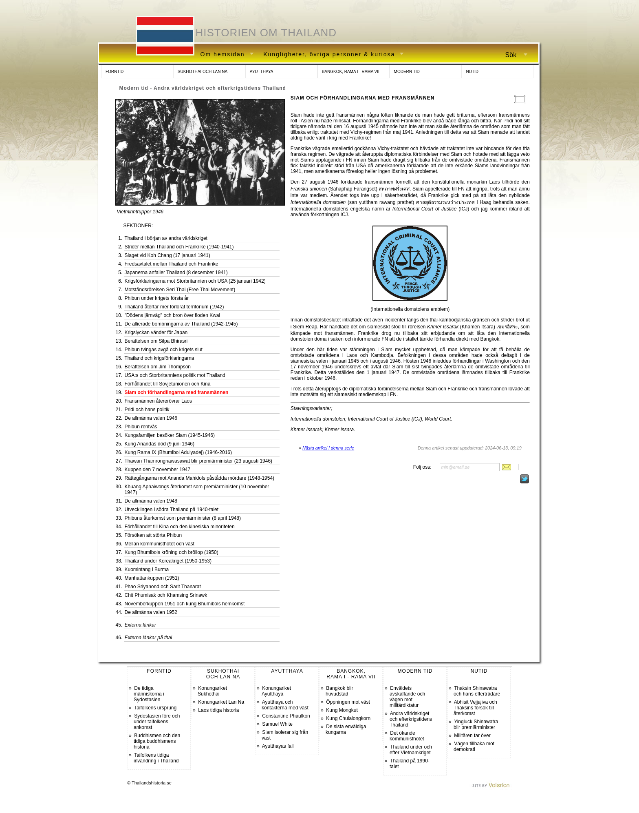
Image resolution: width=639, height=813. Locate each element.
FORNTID (114, 71)
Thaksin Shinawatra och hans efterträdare (477, 691)
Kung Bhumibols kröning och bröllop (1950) (171, 552)
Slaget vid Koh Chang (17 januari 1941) (167, 255)
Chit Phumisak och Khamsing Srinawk (166, 595)
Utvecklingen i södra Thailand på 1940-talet (172, 509)
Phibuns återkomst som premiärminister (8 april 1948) (183, 518)
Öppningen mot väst (348, 702)
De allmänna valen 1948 (151, 501)
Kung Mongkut (341, 710)
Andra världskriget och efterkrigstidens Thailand (411, 719)
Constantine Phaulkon (286, 716)
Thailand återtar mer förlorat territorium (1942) (174, 307)
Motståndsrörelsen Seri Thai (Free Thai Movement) (180, 289)
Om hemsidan (224, 54)
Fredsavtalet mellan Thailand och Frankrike (171, 264)
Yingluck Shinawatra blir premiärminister (476, 724)
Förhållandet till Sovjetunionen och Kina (168, 384)
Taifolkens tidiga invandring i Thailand (156, 758)
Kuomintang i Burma (147, 569)
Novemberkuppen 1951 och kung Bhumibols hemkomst (185, 604)
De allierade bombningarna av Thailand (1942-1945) (181, 324)
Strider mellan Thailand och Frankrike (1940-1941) (179, 247)
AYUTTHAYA (261, 71)
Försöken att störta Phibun (153, 535)
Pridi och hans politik (147, 409)
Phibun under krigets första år (157, 298)
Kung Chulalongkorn (348, 718)
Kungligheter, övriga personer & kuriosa (330, 54)
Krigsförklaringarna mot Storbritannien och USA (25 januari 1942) (195, 281)
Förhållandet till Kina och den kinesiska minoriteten (180, 526)
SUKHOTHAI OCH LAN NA (202, 71)
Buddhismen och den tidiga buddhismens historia (157, 741)
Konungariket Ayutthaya (276, 691)
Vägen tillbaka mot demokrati (474, 746)
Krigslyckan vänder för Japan (156, 332)
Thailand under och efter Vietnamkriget (411, 749)
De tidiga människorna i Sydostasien (149, 693)
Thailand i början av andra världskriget (166, 238)
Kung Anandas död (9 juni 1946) (159, 444)
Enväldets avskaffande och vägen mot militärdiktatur (407, 696)
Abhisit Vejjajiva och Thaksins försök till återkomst (475, 707)
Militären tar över (472, 735)
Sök (513, 55)
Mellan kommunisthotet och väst (159, 544)
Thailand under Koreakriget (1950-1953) (168, 561)
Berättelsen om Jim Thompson (158, 367)
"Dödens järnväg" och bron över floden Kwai (172, 315)
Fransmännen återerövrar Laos (158, 401)
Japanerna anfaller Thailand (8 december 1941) (176, 272)
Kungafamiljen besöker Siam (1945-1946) (170, 435)
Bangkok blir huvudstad (339, 691)
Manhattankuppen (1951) (152, 578)
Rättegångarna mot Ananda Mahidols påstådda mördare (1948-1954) (200, 478)
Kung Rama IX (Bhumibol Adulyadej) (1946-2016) (178, 452)
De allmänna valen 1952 (151, 612)
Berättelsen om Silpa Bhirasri (156, 341)
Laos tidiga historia (218, 710)
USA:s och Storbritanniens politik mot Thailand (175, 375)
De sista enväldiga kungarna (346, 729)
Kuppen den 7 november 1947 (157, 469)
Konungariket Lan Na (221, 702)
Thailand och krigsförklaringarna (159, 358)
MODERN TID (407, 71)
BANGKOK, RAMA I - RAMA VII (350, 71)
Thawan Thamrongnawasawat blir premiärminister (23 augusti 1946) (199, 461)
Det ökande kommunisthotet (407, 736)
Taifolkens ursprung (155, 708)
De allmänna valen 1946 (151, 418)
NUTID (472, 71)
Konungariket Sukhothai (212, 691)
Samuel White (277, 724)
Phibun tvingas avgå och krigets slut (164, 349)
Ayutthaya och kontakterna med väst (285, 705)
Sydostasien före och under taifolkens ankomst (157, 721)
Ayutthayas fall (278, 746)
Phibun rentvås (141, 427)
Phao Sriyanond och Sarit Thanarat (163, 586)
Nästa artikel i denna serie (328, 447)
